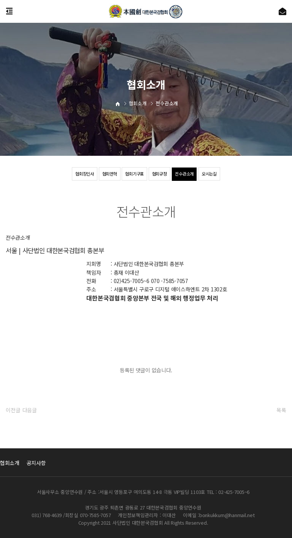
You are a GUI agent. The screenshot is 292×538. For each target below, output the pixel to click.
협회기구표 (134, 174)
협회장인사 (80, 174)
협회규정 (160, 174)
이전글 (13, 410)
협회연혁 (107, 174)
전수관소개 (187, 174)
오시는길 (213, 174)
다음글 (29, 410)
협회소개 (9, 463)
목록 (281, 410)
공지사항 (36, 463)
